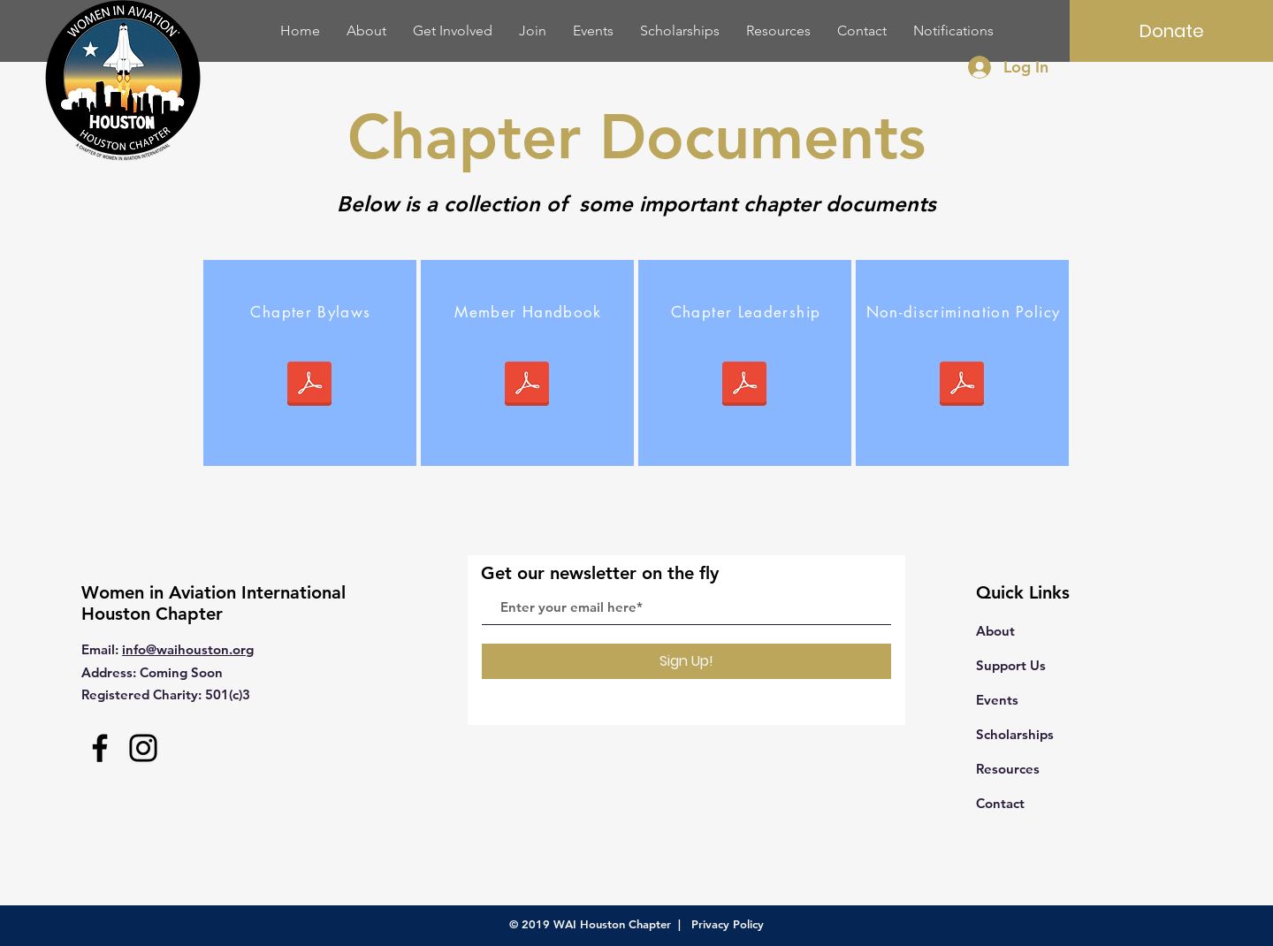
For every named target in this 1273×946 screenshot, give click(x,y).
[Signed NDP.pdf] (961, 386)
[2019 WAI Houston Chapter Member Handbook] (526, 386)
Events (997, 699)
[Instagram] (143, 748)
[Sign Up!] (686, 661)
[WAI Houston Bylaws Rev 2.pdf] (309, 386)
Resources (1008, 768)
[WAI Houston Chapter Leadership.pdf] (744, 386)
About (995, 630)
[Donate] (1171, 31)
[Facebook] (99, 748)
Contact (1000, 803)
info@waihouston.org (188, 649)
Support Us (1011, 665)
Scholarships (1015, 734)
